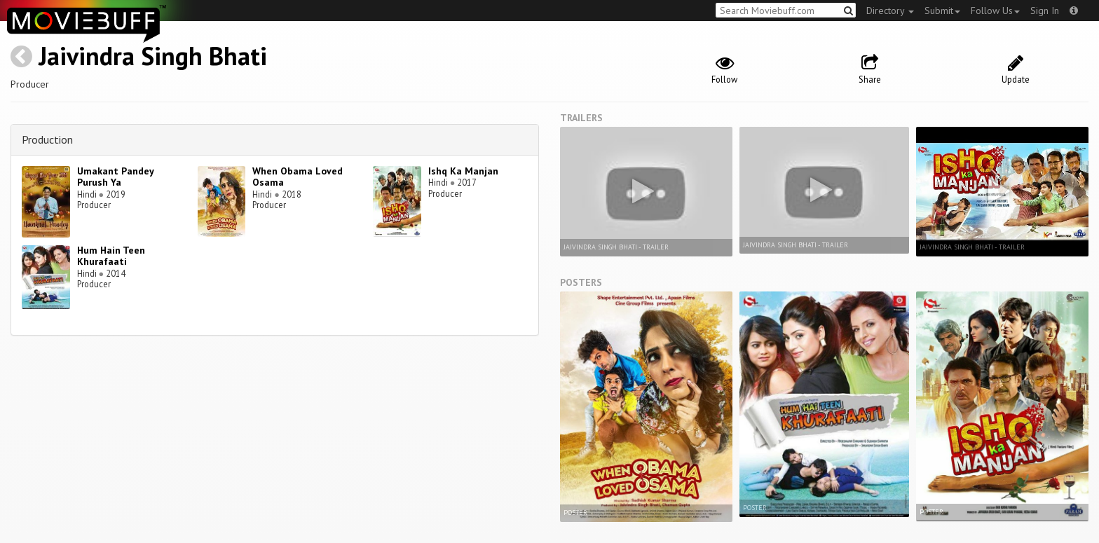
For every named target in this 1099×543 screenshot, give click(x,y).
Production (47, 139)
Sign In (1044, 10)
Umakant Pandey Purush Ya (115, 177)
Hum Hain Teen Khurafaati (111, 256)
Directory (890, 10)
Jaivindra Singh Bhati (153, 55)
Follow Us (995, 10)
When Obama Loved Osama (297, 177)
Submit (942, 10)
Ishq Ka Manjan (463, 171)
